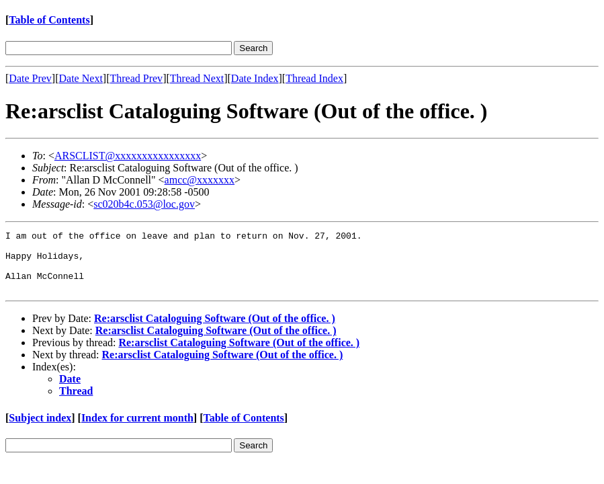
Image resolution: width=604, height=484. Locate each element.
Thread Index (314, 78)
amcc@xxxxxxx (199, 180)
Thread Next (197, 78)
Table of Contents (49, 20)
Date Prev (30, 78)
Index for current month (137, 430)
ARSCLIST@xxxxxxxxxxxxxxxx (127, 155)
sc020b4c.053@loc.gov (144, 204)
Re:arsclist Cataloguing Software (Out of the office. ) (214, 330)
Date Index (255, 78)
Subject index (40, 430)
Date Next (81, 78)
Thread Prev (136, 78)
